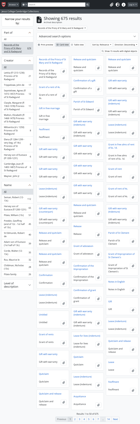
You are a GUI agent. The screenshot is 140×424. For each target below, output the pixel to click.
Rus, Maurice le (17, 260)
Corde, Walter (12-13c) (17, 252)
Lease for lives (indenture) (87, 335)
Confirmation (46, 275)
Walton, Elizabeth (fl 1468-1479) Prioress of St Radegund (17, 118)
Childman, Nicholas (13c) (17, 267)
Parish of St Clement (118, 232)
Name (8, 185)
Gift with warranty (117, 80)
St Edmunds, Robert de (17, 234)
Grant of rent (115, 168)
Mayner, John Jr (17, 176)
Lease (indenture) (117, 124)
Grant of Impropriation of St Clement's (121, 255)
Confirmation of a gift (84, 80)
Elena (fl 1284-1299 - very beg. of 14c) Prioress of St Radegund (17, 144)
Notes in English (116, 281)
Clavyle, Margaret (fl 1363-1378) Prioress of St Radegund (17, 106)
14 (108, 419)
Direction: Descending (125, 44)
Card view (63, 44)
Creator (9, 60)
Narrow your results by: (17, 21)
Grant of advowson (83, 246)
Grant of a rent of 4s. (49, 87)
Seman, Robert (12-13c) (17, 199)
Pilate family (17, 275)
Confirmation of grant (85, 290)
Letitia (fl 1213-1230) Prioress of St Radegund (17, 76)
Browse (12, 4)
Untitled (43, 314)
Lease (111, 362)
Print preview (45, 44)
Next (115, 419)
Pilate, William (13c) (17, 216)
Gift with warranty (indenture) (117, 102)
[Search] (56, 4)
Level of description (11, 284)
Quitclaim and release (119, 340)
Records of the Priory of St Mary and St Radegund (17, 48)
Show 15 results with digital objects (119, 51)
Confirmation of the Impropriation (84, 267)
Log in (132, 4)
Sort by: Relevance (101, 44)
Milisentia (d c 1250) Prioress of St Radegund (17, 130)
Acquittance (80, 396)
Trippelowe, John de (17, 85)
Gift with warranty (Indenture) (117, 210)
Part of (8, 32)
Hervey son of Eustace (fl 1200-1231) (17, 156)
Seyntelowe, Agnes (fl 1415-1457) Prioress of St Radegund (17, 94)
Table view (77, 44)
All (5, 39)
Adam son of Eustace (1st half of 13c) (17, 243)
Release (77, 226)
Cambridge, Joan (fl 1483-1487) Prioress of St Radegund (17, 167)
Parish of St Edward (84, 101)
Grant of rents (46, 334)
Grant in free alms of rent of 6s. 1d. (121, 146)
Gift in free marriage (49, 108)
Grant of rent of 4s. (118, 188)
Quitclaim (78, 356)
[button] (112, 5)
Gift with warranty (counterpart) (48, 210)
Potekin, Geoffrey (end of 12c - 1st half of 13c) (17, 224)
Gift (110, 301)
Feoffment (44, 129)
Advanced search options (55, 36)
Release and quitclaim (85, 59)
